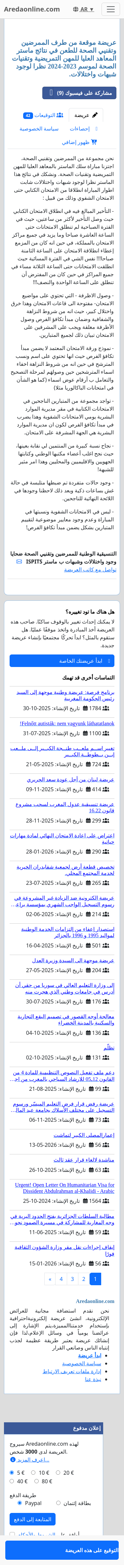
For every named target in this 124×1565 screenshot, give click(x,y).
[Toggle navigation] (111, 9)
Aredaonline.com (32, 9)
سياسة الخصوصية (39, 128)
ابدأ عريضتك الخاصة (84, 679)
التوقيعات (43, 115)
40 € (22, 1500)
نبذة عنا (93, 1398)
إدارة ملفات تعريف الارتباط (72, 1390)
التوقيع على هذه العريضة (89, 599)
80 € (47, 1500)
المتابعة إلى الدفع (32, 1538)
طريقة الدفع (23, 1514)
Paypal (33, 1522)
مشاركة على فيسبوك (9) (77, 93)
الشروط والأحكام (36, 1553)
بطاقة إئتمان (77, 1522)
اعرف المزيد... (29, 1478)
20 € (68, 1491)
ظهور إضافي (80, 142)
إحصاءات (84, 128)
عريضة (86, 115)
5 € (20, 1491)
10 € (44, 1491)
